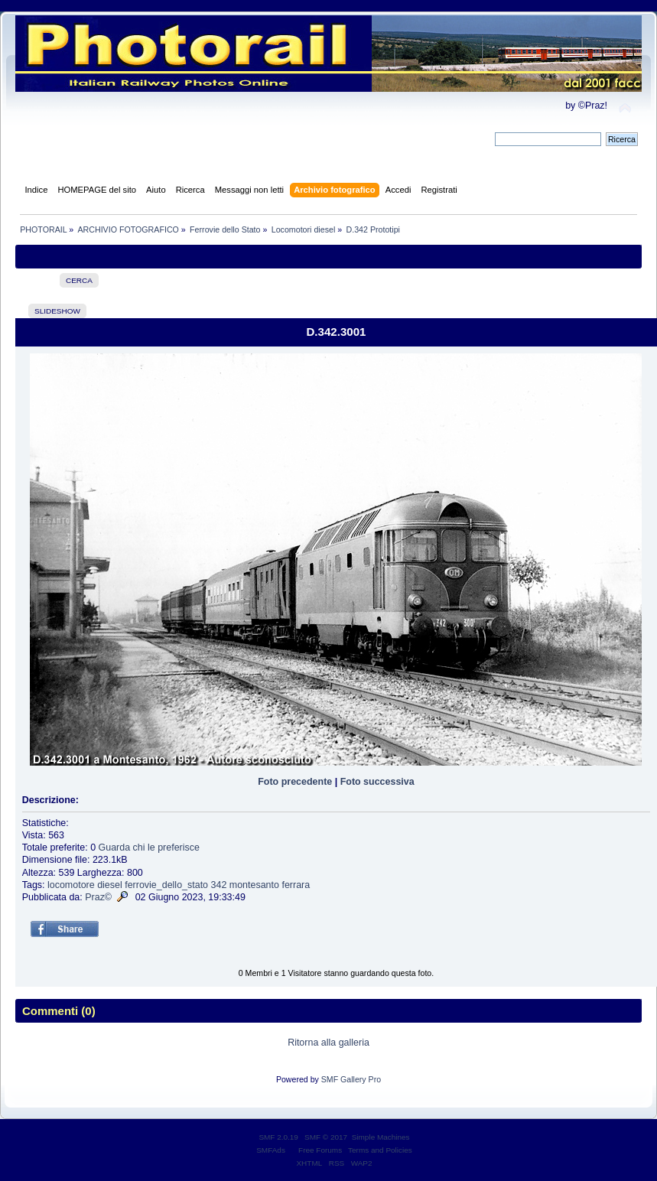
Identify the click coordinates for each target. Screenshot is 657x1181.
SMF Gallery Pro (351, 1079)
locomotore (71, 885)
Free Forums (320, 1150)
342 (219, 885)
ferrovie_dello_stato (166, 885)
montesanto (254, 885)
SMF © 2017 (325, 1137)
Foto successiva (377, 781)
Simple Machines (381, 1137)
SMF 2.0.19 (278, 1137)
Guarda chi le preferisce (149, 847)
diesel (109, 885)
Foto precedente (295, 781)
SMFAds (270, 1150)
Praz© (98, 897)
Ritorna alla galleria (328, 1042)
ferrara (295, 885)
